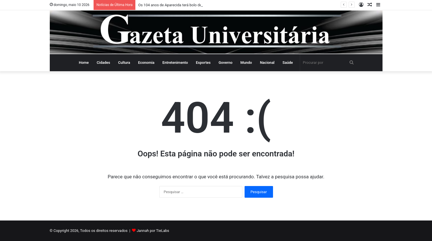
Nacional (267, 62)
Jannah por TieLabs (153, 230)
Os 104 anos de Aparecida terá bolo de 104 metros (179, 5)
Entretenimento (175, 62)
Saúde (287, 62)
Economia (146, 62)
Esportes (203, 62)
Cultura (124, 62)
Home (84, 62)
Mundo (246, 62)
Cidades (103, 62)
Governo (225, 62)
